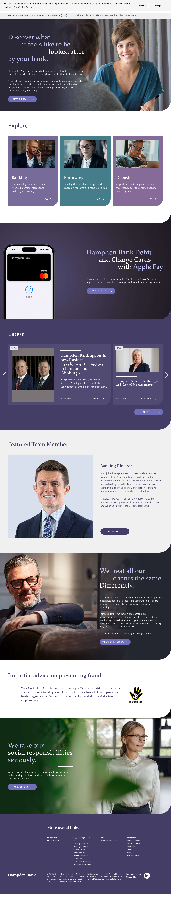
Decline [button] (142, 6)
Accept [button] (157, 6)
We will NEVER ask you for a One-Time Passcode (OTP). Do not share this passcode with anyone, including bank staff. (72, 15)
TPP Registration (80, 844)
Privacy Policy (79, 853)
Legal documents (133, 856)
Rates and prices (133, 841)
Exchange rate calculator (110, 841)
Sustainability (53, 841)
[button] (163, 15)
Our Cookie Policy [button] (23, 7)
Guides (129, 850)
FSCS (75, 841)
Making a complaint (81, 847)
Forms (128, 853)
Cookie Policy (79, 850)
